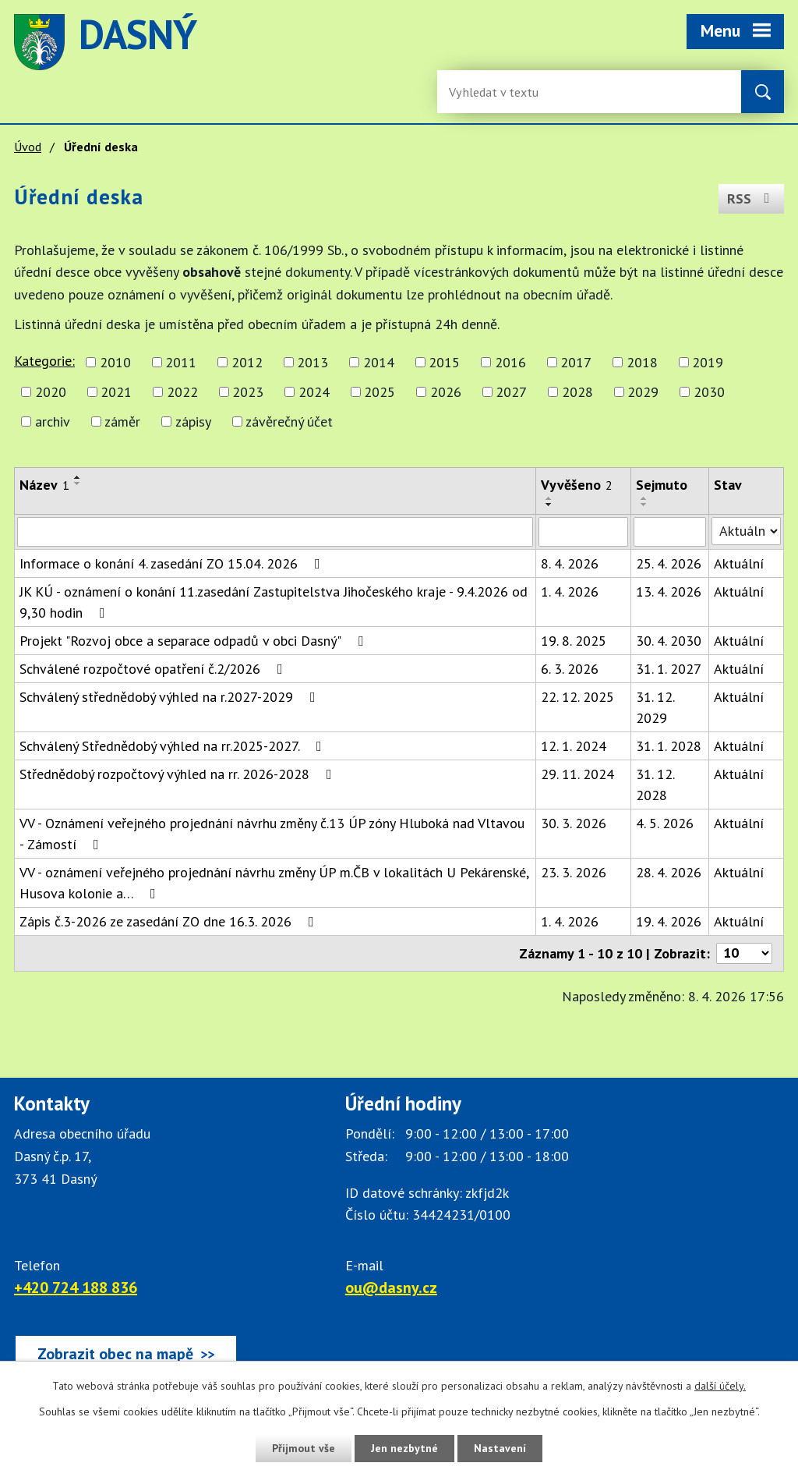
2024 (314, 392)
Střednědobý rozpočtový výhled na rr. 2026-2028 (178, 774)
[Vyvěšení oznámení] (583, 532)
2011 (180, 362)
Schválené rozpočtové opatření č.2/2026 (154, 669)
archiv (52, 421)
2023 (247, 392)
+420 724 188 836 (75, 1287)
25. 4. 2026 (668, 563)
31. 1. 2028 (668, 746)
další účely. (720, 1386)
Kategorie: (44, 361)
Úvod (27, 146)
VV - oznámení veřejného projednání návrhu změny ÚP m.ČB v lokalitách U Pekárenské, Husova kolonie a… (273, 882)
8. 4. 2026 (569, 563)
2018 (642, 362)
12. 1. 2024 (573, 746)
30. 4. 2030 (668, 641)
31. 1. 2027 (668, 669)
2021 (116, 392)
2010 (115, 362)
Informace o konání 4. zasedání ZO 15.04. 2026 (173, 563)
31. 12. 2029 (655, 707)
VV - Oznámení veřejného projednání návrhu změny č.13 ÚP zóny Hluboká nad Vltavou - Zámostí (271, 833)
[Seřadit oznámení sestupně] (78, 483)
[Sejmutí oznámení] (670, 532)
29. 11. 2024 (577, 774)
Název (44, 485)
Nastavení (500, 1448)
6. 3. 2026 (569, 669)
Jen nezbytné (404, 1448)
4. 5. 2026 (665, 823)
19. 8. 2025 (573, 641)
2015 (444, 362)
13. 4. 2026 (668, 591)
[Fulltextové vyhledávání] (499, 91)
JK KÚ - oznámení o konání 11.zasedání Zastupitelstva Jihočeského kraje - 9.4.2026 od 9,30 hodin (273, 602)
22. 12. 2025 (577, 697)
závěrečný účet (289, 421)
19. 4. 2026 (668, 921)
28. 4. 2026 (668, 872)
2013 (312, 362)
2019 (707, 362)
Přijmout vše (303, 1448)
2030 (709, 392)
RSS (751, 198)
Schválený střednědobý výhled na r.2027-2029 (170, 697)
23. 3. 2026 (573, 872)
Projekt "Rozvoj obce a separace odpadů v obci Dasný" (194, 641)
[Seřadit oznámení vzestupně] (78, 477)
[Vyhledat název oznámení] (275, 532)
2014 (378, 362)
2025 (379, 392)
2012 (247, 362)
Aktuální (739, 563)
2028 (577, 392)
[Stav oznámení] (746, 531)
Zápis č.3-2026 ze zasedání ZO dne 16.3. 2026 (169, 921)
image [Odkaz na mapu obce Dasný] (432, 42)
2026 (445, 392)
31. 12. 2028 (655, 784)
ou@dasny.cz (391, 1287)
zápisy (193, 421)
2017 (575, 362)
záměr (122, 421)
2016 (510, 362)
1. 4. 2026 (569, 591)
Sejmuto (661, 485)
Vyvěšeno (577, 485)
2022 (182, 392)
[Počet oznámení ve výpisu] (744, 953)
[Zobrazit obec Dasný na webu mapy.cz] (126, 1353)
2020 (50, 392)
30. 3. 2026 (573, 823)
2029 (643, 392)
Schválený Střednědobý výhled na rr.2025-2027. (173, 746)
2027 (511, 392)
